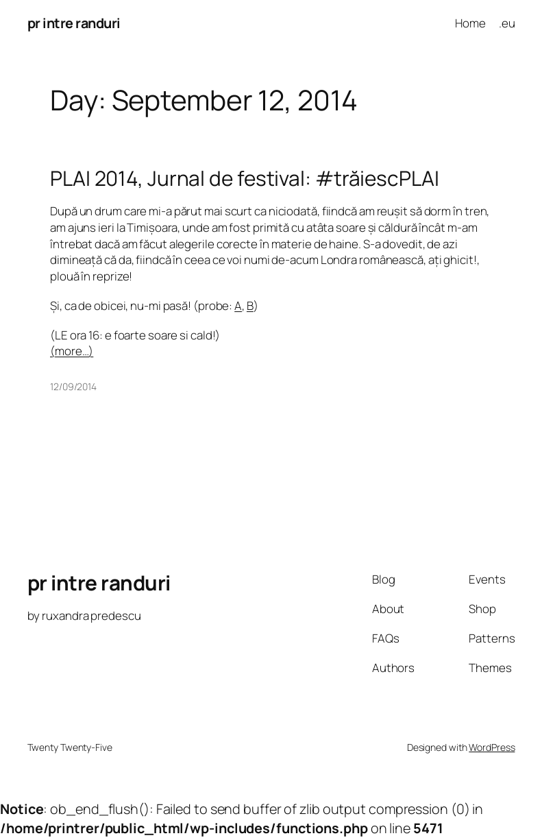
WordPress (492, 747)
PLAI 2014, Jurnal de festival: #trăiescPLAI (244, 178)
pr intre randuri (74, 23)
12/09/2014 (73, 386)
